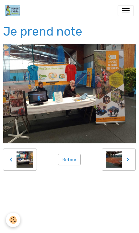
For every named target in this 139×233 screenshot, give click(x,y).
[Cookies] (13, 220)
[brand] (14, 10)
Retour (69, 159)
